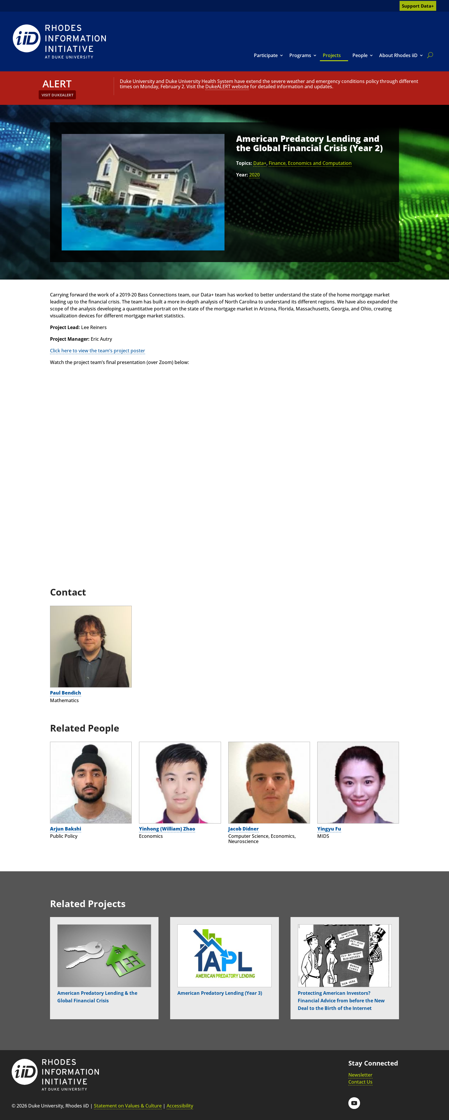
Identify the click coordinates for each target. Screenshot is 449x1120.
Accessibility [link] (180, 1106)
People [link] (360, 55)
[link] (59, 41)
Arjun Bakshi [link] (65, 829)
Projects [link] (332, 55)
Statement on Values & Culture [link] (128, 1106)
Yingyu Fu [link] (329, 829)
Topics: (244, 163)
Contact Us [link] (360, 1082)
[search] (429, 55)
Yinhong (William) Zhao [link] (167, 829)
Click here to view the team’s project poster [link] (97, 350)
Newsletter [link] (360, 1075)
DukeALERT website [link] (227, 86)
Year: (242, 175)
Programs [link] (300, 55)
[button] (354, 1103)
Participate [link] (266, 55)
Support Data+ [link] (418, 6)
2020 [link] (254, 175)
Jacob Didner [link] (243, 829)
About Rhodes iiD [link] (398, 55)
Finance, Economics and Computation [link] (310, 163)
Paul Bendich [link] (65, 693)
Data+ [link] (259, 163)
